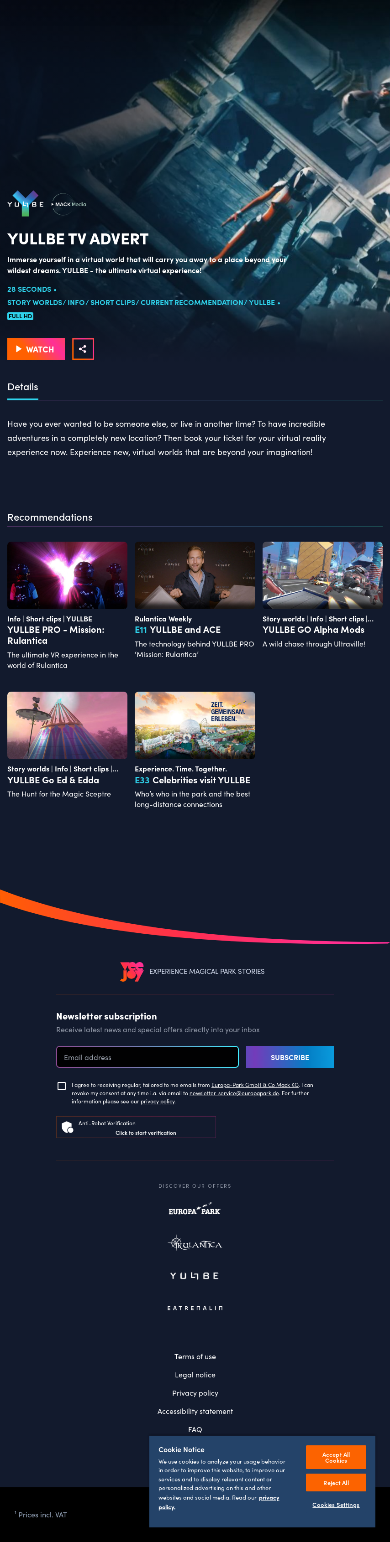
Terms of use (195, 1356)
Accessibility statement (195, 1411)
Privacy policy (195, 1392)
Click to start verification (146, 1132)
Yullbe (195, 1276)
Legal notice (195, 1374)
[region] (262, 1481)
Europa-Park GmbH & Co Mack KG (255, 1084)
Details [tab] (22, 386)
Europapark (195, 1212)
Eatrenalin (195, 1308)
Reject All (335, 1482)
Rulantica (195, 1244)
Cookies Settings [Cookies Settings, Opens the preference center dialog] (335, 1504)
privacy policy (157, 1101)
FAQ (195, 1429)
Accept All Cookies (336, 1457)
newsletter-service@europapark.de (234, 1093)
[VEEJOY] (132, 971)
